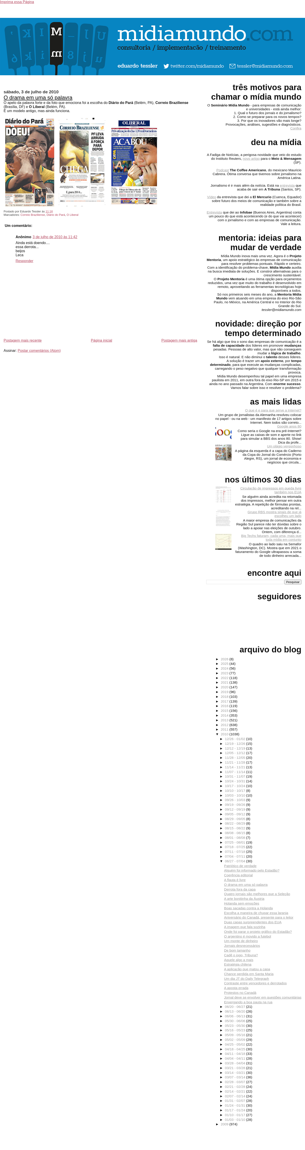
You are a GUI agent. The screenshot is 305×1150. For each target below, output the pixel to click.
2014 (225, 715)
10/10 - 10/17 (235, 791)
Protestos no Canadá (240, 993)
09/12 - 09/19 (235, 809)
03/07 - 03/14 (235, 1077)
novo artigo (251, 158)
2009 (225, 1124)
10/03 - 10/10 (235, 795)
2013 (225, 720)
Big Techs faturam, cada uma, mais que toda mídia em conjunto (271, 537)
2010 (225, 734)
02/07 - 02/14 (235, 1096)
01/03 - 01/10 (235, 1120)
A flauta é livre (235, 880)
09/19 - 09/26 (235, 805)
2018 (225, 696)
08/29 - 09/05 (235, 819)
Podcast (222, 170)
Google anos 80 (289, 426)
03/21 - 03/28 (235, 1068)
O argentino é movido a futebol (247, 936)
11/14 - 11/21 (235, 767)
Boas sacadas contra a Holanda (248, 908)
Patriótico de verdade (240, 866)
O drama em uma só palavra (38, 97)
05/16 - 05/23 (235, 1030)
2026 (225, 659)
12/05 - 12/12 (235, 753)
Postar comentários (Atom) (39, 351)
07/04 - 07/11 (235, 856)
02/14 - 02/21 (235, 1091)
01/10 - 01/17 (235, 1115)
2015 (225, 711)
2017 (225, 701)
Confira (295, 128)
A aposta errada (236, 988)
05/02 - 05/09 (235, 1040)
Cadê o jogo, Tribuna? (241, 955)
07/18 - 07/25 (235, 847)
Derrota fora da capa (239, 889)
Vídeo (211, 197)
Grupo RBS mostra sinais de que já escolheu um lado (274, 514)
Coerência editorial (238, 875)
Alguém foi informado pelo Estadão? (251, 870)
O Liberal (72, 214)
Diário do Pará (56, 214)
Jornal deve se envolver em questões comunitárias (262, 997)
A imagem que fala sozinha (244, 927)
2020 (225, 687)
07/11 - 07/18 (235, 852)
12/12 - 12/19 (235, 748)
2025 (225, 664)
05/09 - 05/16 (235, 1035)
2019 (225, 692)
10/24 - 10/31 (235, 781)
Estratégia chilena (237, 964)
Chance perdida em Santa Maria (249, 974)
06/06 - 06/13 (235, 1016)
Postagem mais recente (23, 340)
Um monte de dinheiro (241, 941)
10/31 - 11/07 (235, 776)
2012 (225, 725)
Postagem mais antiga (179, 340)
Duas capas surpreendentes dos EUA (252, 922)
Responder (24, 261)
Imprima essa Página (17, 2)
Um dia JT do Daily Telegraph (246, 979)
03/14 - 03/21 (235, 1073)
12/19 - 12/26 (235, 744)
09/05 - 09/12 (235, 814)
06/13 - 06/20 (235, 1011)
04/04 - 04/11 (235, 1058)
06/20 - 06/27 (235, 1007)
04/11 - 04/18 (235, 1054)
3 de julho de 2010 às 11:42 (55, 237)
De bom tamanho (237, 950)
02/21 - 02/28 (235, 1087)
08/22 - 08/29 (235, 823)
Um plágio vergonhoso (284, 446)
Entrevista (214, 212)
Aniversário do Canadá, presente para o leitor (258, 917)
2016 (225, 706)
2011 (225, 729)
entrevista (287, 185)
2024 (225, 668)
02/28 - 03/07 (235, 1082)
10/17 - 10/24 (235, 786)
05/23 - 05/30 (235, 1026)
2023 (225, 673)
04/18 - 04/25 (235, 1049)
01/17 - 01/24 (235, 1110)
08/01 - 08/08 (235, 838)
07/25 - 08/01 (235, 842)
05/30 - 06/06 (235, 1021)
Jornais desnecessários (242, 946)
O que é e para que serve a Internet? (273, 410)
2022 (225, 678)
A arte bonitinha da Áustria (244, 899)
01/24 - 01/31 (235, 1105)
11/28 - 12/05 (235, 758)
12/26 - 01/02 (235, 739)
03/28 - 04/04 (235, 1063)
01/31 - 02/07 (235, 1101)
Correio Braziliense (33, 214)
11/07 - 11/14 (235, 772)
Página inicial (101, 340)
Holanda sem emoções (241, 903)
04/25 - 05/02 (235, 1044)
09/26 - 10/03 (235, 800)
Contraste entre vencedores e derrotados (255, 983)
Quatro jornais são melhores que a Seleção (257, 894)
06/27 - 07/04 (235, 861)
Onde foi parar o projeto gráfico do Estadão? (258, 932)
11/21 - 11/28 (235, 762)
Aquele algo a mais (238, 960)
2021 (225, 682)
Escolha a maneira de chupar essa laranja (256, 913)
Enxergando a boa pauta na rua (248, 1002)
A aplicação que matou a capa (247, 969)
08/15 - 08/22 (235, 828)
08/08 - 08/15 (235, 833)
